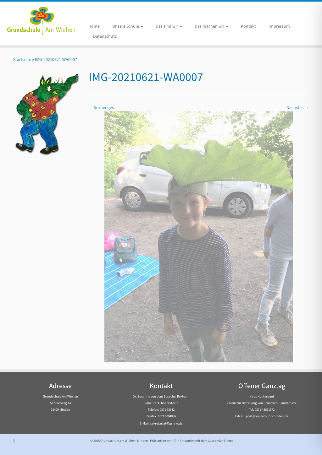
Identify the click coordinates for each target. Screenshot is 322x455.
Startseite (22, 59)
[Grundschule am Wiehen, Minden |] (37, 20)
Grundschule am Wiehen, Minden (124, 440)
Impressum (279, 26)
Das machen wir (211, 26)
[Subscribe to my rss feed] (16, 440)
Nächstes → (297, 107)
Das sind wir (169, 26)
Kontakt (248, 26)
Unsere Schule (127, 26)
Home (94, 26)
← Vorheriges (101, 107)
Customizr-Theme (220, 440)
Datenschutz (105, 36)
